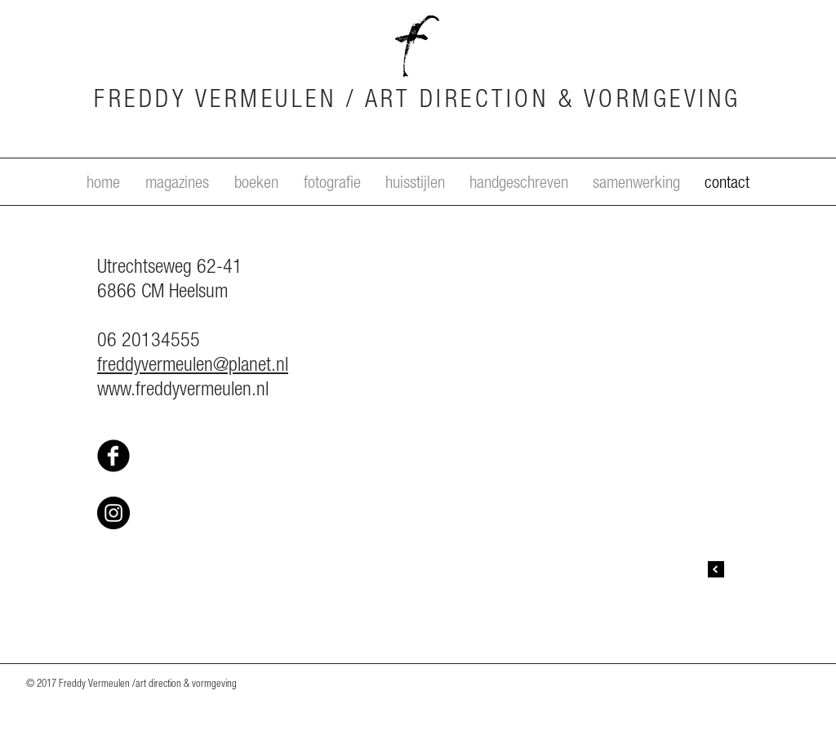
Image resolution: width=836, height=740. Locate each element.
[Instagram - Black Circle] (113, 513)
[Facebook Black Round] (113, 455)
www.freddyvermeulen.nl (183, 391)
